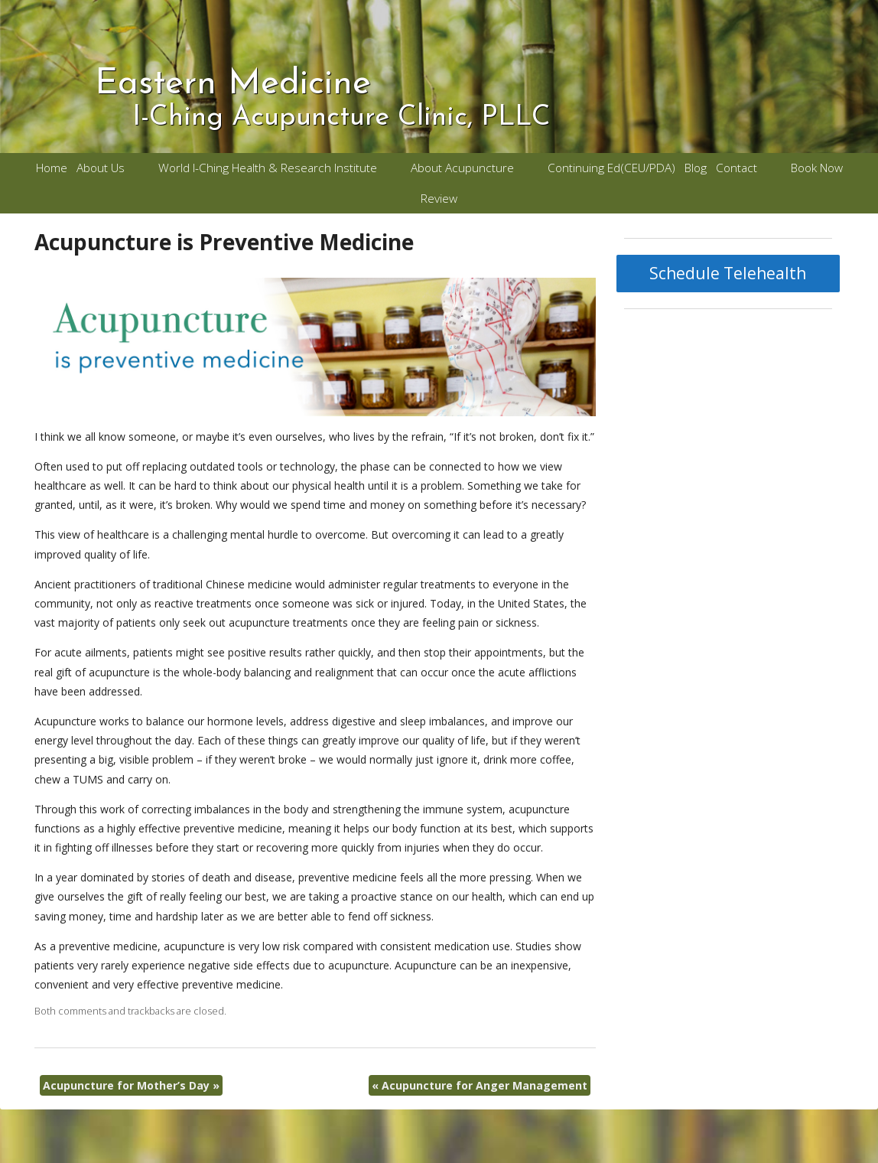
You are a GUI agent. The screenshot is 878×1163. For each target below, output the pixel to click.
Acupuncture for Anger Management (479, 1085)
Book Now (817, 168)
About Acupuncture (462, 168)
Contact (736, 168)
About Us (100, 168)
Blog (696, 168)
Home (51, 168)
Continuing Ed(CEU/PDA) (611, 168)
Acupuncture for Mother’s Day (131, 1085)
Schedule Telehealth (727, 273)
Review (439, 199)
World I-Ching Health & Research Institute (267, 168)
